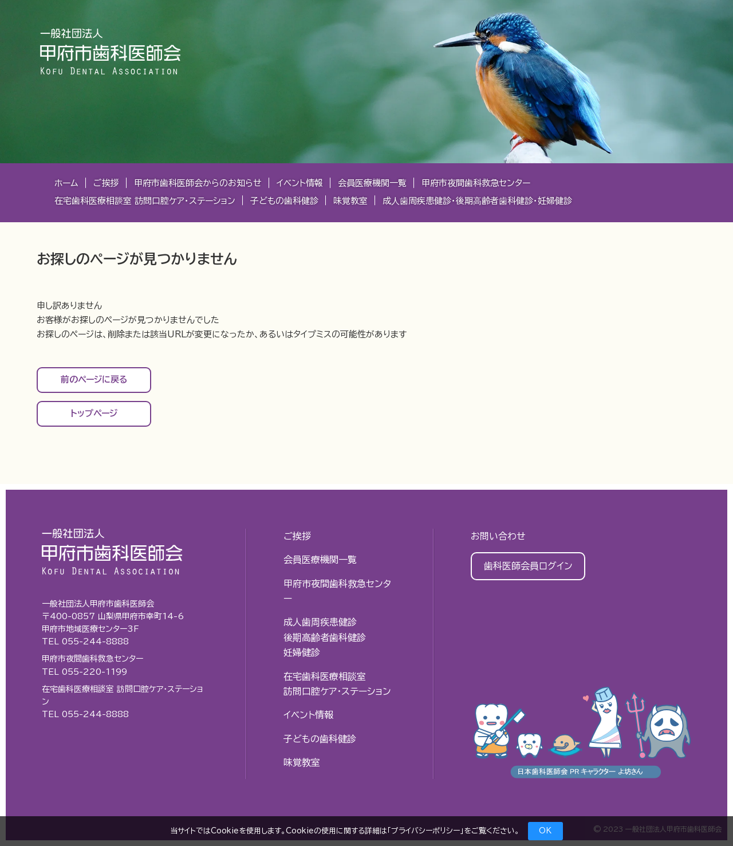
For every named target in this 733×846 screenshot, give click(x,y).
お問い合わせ (498, 536)
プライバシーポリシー (425, 831)
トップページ (93, 413)
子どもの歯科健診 (284, 200)
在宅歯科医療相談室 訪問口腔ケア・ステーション (144, 200)
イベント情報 (300, 183)
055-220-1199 (94, 672)
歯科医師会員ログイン (528, 565)
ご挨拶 (106, 183)
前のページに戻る (94, 379)
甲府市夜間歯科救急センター (475, 183)
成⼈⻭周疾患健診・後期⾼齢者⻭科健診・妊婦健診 (477, 200)
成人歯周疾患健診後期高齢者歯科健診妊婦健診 (324, 637)
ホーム (66, 183)
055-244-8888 (95, 642)
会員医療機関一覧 (372, 183)
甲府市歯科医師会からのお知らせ (198, 183)
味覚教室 (350, 200)
